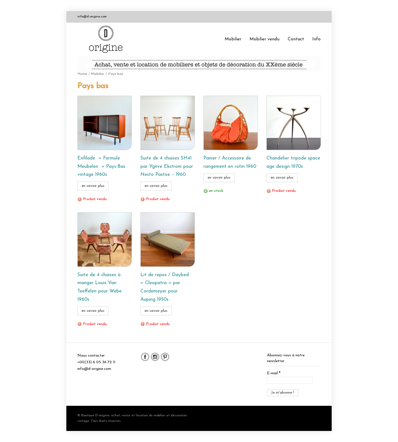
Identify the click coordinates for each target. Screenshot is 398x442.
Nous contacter (91, 356)
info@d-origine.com (92, 16)
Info (316, 39)
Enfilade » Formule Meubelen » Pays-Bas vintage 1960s (101, 166)
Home (82, 74)
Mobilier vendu (264, 39)
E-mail (273, 373)
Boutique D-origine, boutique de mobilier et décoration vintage (107, 39)
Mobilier (233, 39)
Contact (296, 39)
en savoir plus (93, 186)
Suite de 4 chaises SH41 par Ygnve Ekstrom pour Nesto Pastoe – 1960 (166, 166)
